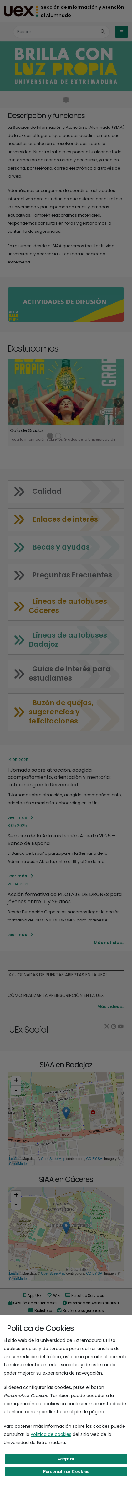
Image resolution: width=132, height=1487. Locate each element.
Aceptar (66, 1459)
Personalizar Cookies (66, 1471)
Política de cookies (51, 1434)
